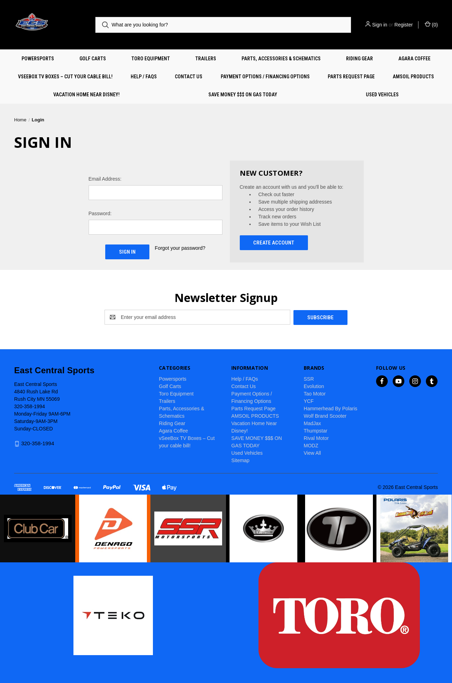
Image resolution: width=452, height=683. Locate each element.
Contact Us (188, 76)
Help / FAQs (144, 76)
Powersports (38, 58)
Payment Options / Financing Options (265, 76)
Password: (100, 213)
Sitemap (240, 460)
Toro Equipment (150, 58)
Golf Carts (92, 58)
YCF (309, 401)
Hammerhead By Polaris (330, 408)
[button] (38, 528)
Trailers (205, 58)
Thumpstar (315, 430)
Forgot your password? (180, 248)
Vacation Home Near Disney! (86, 94)
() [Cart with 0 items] (431, 24)
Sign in (379, 25)
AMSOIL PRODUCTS (413, 76)
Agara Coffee (414, 58)
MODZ (311, 445)
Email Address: (105, 179)
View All (312, 452)
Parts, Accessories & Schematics (281, 58)
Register (403, 25)
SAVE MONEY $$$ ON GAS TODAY (242, 94)
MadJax (312, 423)
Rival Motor (316, 438)
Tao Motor (315, 393)
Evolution (314, 386)
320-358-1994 (37, 443)
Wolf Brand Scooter (325, 415)
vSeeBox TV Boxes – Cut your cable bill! (65, 76)
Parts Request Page (351, 76)
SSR (309, 378)
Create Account (273, 243)
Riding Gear (359, 58)
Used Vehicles (382, 94)
